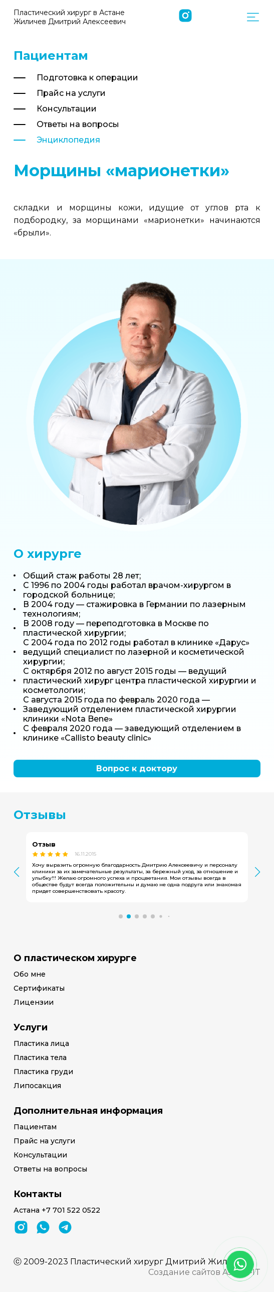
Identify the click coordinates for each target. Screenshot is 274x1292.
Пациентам (35, 1126)
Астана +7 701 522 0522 (57, 1210)
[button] (121, 916)
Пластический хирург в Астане (70, 17)
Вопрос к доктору (136, 768)
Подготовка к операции (87, 77)
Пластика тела (40, 1057)
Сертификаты (39, 988)
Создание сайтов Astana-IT (204, 1272)
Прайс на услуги (71, 93)
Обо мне (30, 974)
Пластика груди (43, 1071)
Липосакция (37, 1085)
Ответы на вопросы (78, 124)
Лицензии (34, 1002)
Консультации (67, 108)
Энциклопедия (68, 140)
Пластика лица (41, 1043)
